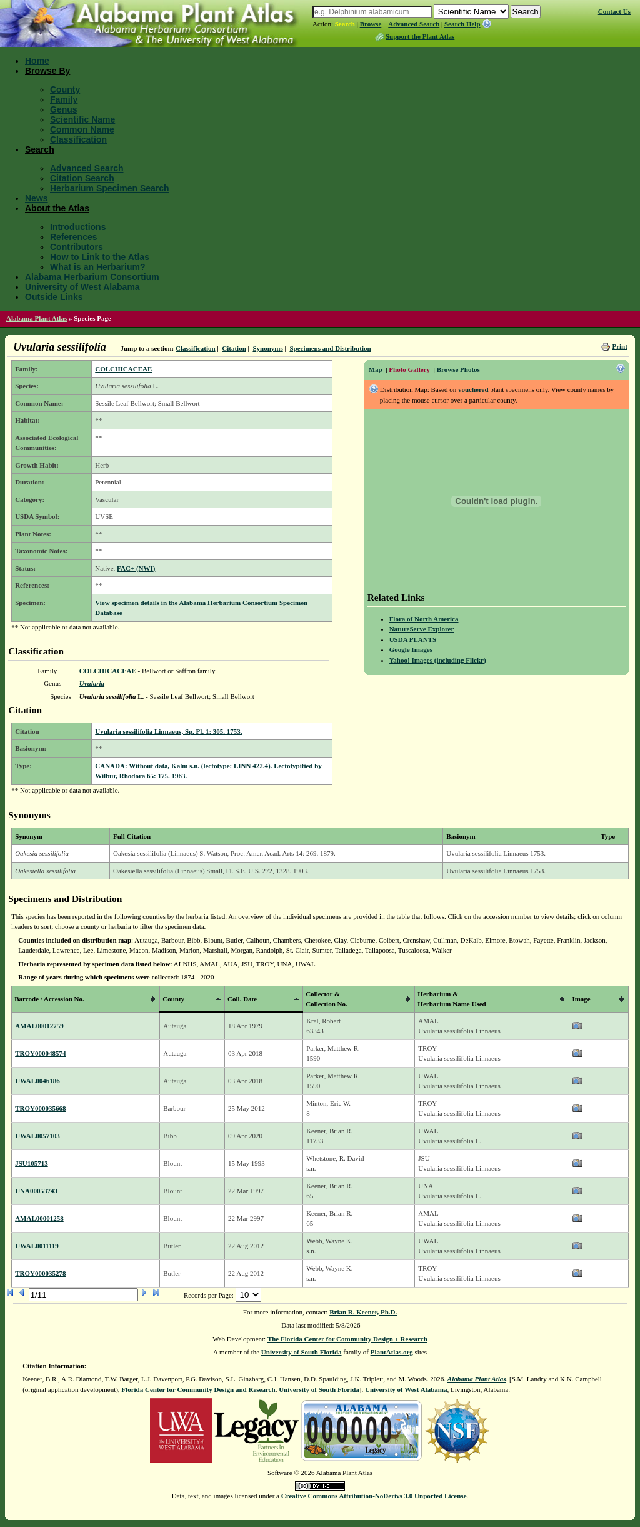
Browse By (47, 71)
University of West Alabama (82, 287)
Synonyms (267, 348)
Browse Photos (458, 369)
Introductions (78, 227)
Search (345, 24)
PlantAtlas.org (392, 1352)
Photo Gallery (409, 369)
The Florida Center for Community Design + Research (348, 1339)
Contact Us (614, 11)
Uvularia (91, 683)
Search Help (462, 24)
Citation (234, 348)
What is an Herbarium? (97, 267)
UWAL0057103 (37, 1135)
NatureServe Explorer (421, 629)
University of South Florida (301, 1352)
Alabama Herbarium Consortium (92, 277)
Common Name (82, 129)
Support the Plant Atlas (420, 36)
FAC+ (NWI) (136, 568)
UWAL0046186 (37, 1080)
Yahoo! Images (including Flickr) (437, 660)
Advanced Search (413, 24)
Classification (78, 139)
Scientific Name (82, 119)
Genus (64, 109)
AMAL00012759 (39, 1025)
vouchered (473, 389)
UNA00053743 (36, 1190)
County (65, 89)
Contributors (76, 247)
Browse (371, 24)
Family (64, 99)
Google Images (410, 649)
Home (37, 61)
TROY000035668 (40, 1108)
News (36, 198)
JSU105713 (31, 1163)
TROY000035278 (40, 1273)
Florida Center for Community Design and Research (198, 1389)
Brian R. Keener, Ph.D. (363, 1312)
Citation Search (82, 178)
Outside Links (54, 297)
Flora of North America (424, 619)
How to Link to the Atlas (99, 257)
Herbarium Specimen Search (109, 188)
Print (619, 346)
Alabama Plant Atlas (36, 318)
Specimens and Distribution (330, 348)
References (74, 237)
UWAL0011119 (37, 1245)
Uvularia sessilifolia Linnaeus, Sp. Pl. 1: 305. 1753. (168, 731)
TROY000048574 (40, 1053)
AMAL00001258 (39, 1218)
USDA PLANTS (413, 639)
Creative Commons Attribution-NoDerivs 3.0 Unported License (374, 1495)
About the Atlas (57, 208)
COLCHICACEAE (123, 369)
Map (375, 369)
